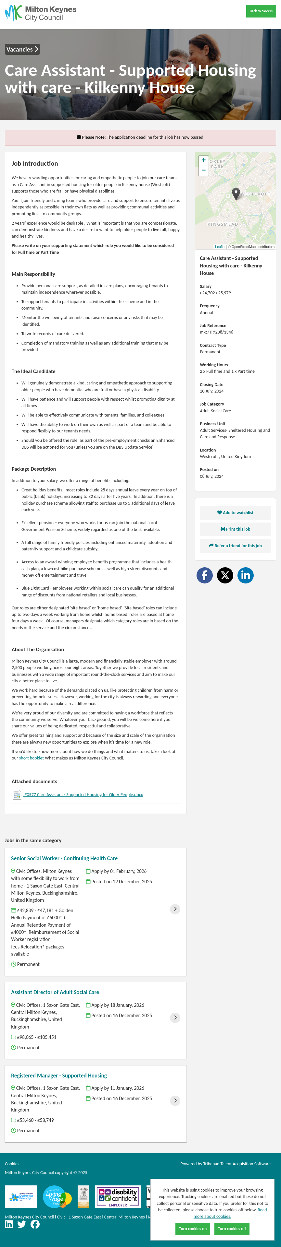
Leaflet (220, 247)
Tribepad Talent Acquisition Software (237, 1164)
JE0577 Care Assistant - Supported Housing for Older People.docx (83, 794)
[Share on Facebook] (205, 575)
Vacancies (22, 49)
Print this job (235, 529)
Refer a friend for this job (235, 545)
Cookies (12, 1164)
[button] (236, 194)
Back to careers (261, 11)
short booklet (31, 758)
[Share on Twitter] (225, 575)
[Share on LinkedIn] (245, 575)
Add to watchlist (235, 512)
